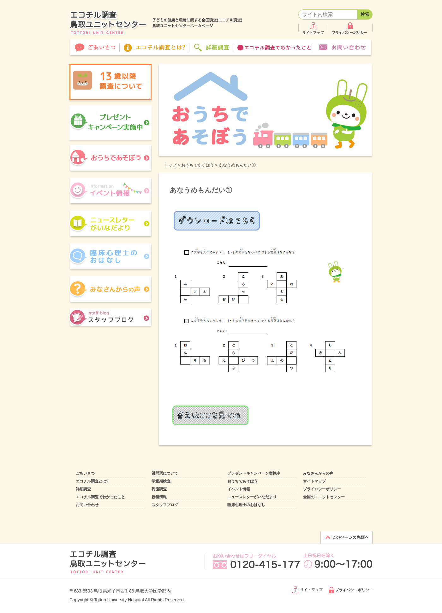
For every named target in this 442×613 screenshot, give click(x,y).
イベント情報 (238, 489)
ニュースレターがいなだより (252, 497)
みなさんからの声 (318, 473)
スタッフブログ (165, 505)
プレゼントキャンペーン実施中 (253, 473)
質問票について (165, 473)
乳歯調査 (159, 489)
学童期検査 (161, 481)
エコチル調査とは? (92, 481)
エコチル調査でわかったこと (100, 497)
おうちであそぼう (197, 165)
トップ (170, 165)
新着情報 (159, 497)
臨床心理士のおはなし (246, 505)
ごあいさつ (85, 473)
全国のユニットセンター (324, 497)
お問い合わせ (87, 505)
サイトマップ (314, 481)
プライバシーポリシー (322, 489)
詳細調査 (83, 489)
